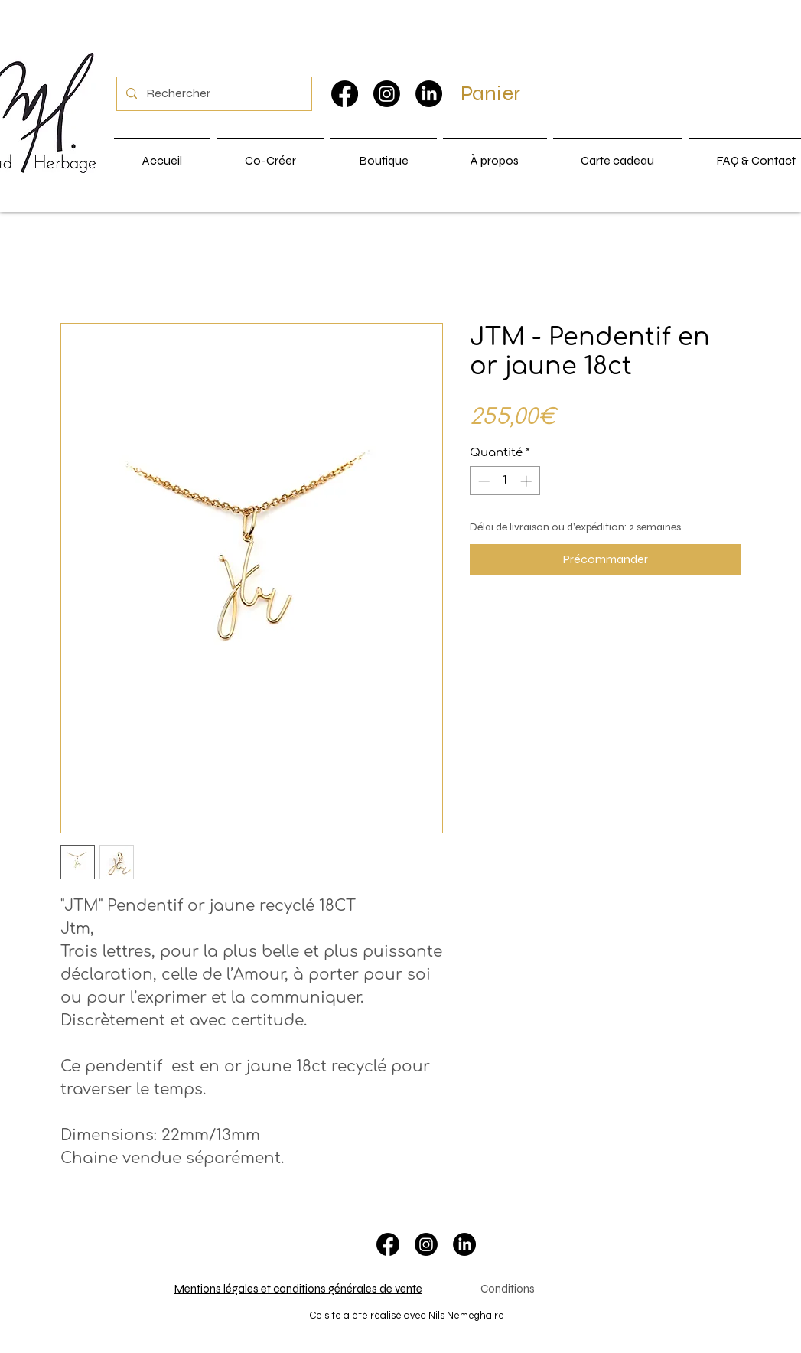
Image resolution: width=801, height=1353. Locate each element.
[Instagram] (386, 93)
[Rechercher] (212, 93)
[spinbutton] (504, 481)
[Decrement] (482, 481)
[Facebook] (344, 93)
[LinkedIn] (428, 93)
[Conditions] (508, 1289)
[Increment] (527, 481)
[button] (509, 93)
